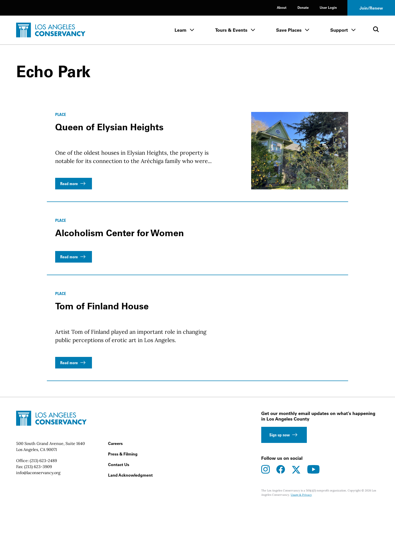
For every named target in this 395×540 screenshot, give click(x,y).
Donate (303, 7)
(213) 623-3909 (38, 500)
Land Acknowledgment (130, 508)
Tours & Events (231, 30)
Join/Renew (371, 8)
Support (339, 30)
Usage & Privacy (301, 528)
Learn (180, 30)
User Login (328, 7)
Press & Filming (123, 487)
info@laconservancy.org (38, 506)
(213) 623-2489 (43, 493)
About (281, 7)
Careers (115, 476)
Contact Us (118, 498)
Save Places (289, 30)
